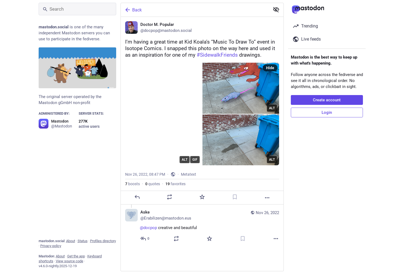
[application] (163, 114)
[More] (267, 197)
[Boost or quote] (169, 197)
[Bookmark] (234, 197)
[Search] (77, 9)
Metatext (188, 174)
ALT (184, 160)
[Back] (195, 10)
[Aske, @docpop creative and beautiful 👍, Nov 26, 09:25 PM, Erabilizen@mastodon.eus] (202, 226)
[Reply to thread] (145, 238)
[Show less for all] (276, 9)
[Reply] (137, 197)
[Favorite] (202, 197)
